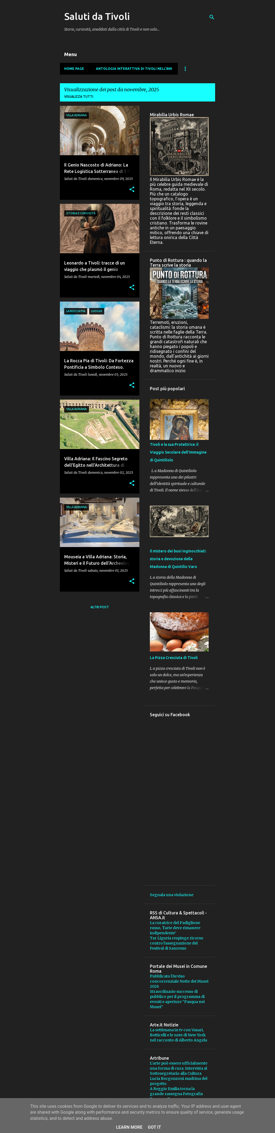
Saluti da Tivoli (97, 16)
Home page (74, 68)
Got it (154, 1127)
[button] (132, 189)
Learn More (129, 1127)
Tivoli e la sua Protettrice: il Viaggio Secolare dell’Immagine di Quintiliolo (178, 452)
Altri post (100, 607)
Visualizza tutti (78, 96)
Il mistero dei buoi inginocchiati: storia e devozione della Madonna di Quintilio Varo (178, 559)
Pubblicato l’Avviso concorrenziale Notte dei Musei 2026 (179, 981)
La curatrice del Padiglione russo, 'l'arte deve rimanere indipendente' (175, 927)
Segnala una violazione (171, 894)
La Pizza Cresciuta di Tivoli (174, 658)
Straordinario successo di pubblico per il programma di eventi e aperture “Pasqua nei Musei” (177, 999)
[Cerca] (212, 17)
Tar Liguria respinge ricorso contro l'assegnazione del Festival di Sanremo (176, 943)
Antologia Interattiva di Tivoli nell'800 (134, 68)
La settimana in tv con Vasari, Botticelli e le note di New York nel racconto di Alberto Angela (178, 1034)
